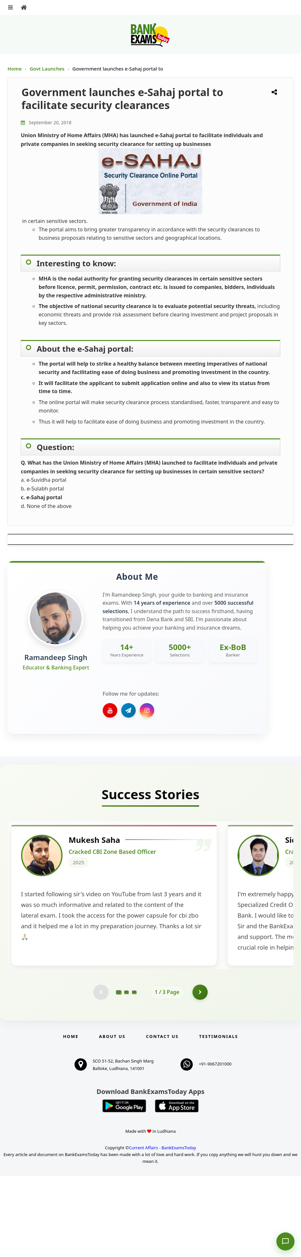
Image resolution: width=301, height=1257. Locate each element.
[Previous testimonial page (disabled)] (100, 1073)
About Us (112, 1117)
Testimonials (218, 1117)
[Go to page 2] (126, 1073)
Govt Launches (47, 68)
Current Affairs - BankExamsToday (162, 1229)
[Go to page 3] (134, 1073)
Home (14, 68)
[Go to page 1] (118, 1072)
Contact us (162, 1117)
